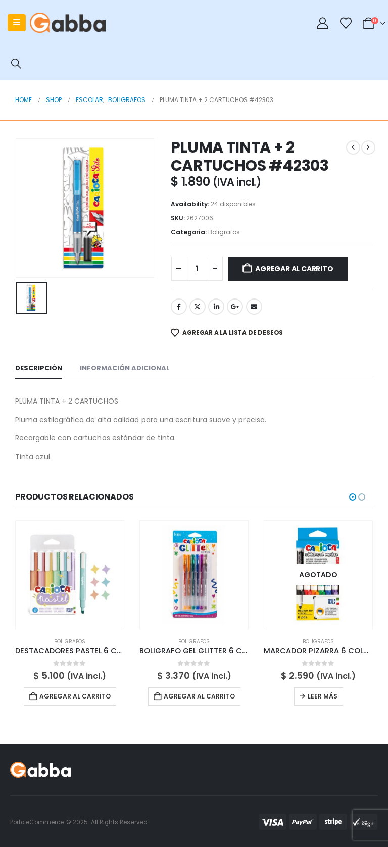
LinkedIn (216, 306)
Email (254, 306)
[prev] (353, 147)
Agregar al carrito (294, 269)
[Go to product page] (70, 575)
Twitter (197, 306)
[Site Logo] (68, 23)
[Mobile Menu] (17, 22)
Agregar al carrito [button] (75, 696)
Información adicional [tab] (125, 368)
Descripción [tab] (38, 368)
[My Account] (323, 23)
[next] (368, 147)
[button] (16, 64)
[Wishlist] (345, 23)
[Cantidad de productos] (197, 269)
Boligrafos (224, 232)
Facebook (179, 306)
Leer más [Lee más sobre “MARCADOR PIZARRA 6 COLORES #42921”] (322, 696)
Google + (235, 306)
